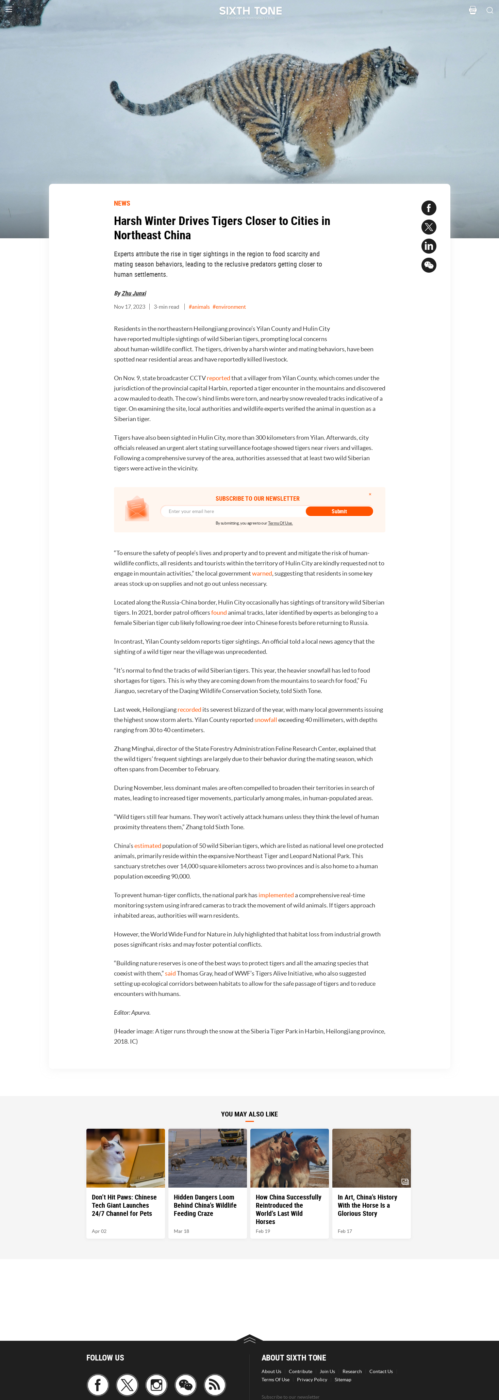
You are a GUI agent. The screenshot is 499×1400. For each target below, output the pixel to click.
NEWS (122, 203)
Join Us (327, 1371)
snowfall (266, 719)
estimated (148, 845)
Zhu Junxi (133, 293)
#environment (229, 307)
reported (219, 378)
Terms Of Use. (280, 523)
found (219, 612)
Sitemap (343, 1379)
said (171, 973)
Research (352, 1371)
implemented (277, 895)
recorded (190, 709)
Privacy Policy (312, 1379)
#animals (199, 307)
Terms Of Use (275, 1379)
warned (262, 573)
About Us (271, 1371)
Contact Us (381, 1371)
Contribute (300, 1371)
